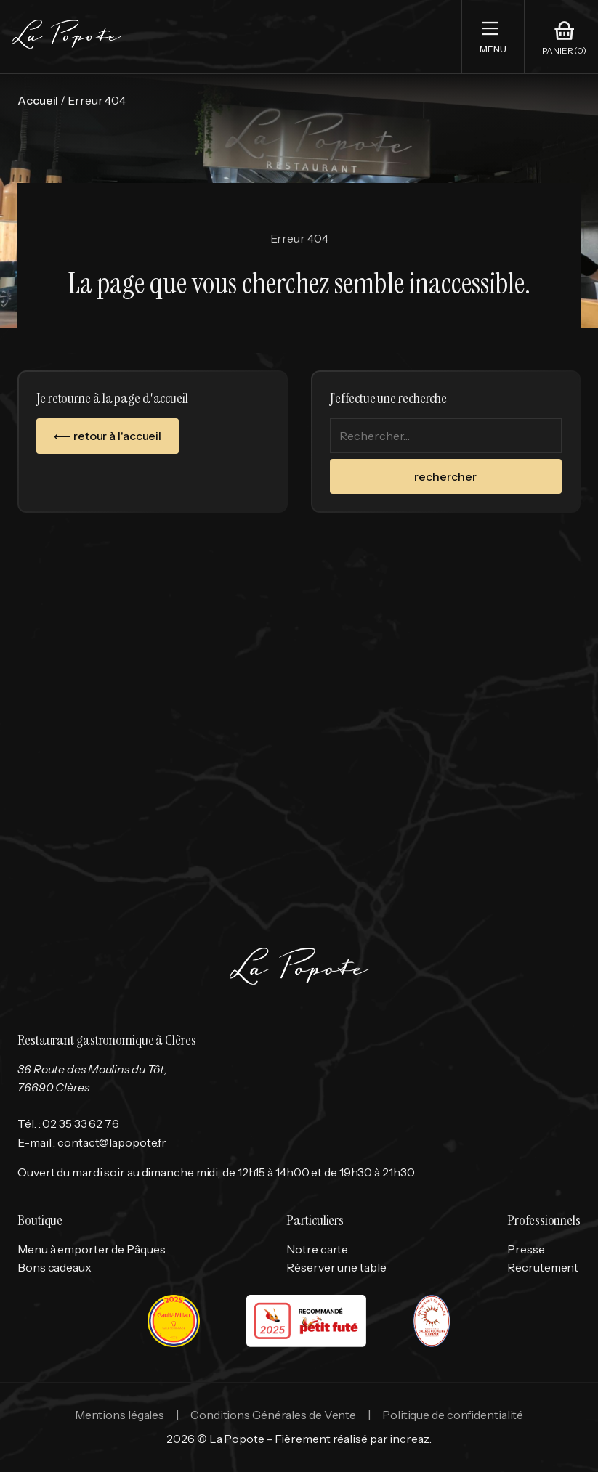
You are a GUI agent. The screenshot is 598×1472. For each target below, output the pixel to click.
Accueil (37, 100)
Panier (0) (564, 50)
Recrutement (542, 1267)
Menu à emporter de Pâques (91, 1249)
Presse (525, 1249)
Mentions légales (119, 1414)
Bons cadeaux (54, 1267)
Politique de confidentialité (452, 1414)
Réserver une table (336, 1267)
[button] (493, 36)
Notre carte (317, 1249)
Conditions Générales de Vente (273, 1414)
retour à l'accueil (117, 435)
